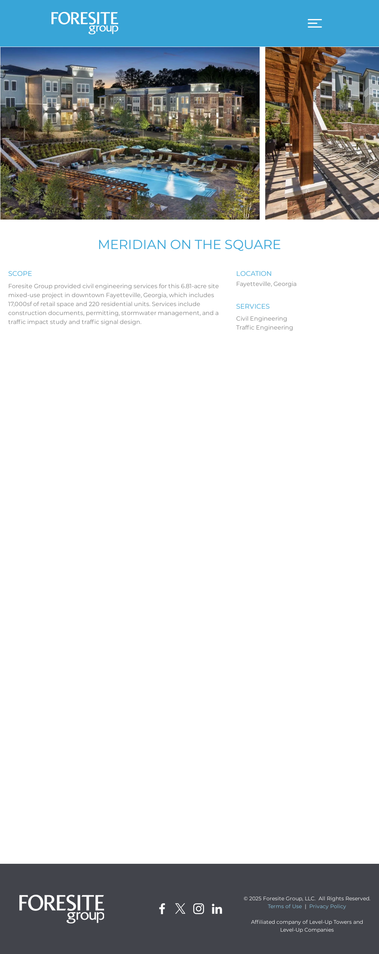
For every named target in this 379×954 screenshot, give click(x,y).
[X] (180, 908)
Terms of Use (285, 906)
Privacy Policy (327, 906)
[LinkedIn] (217, 908)
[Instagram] (198, 908)
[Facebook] (162, 908)
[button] (315, 23)
